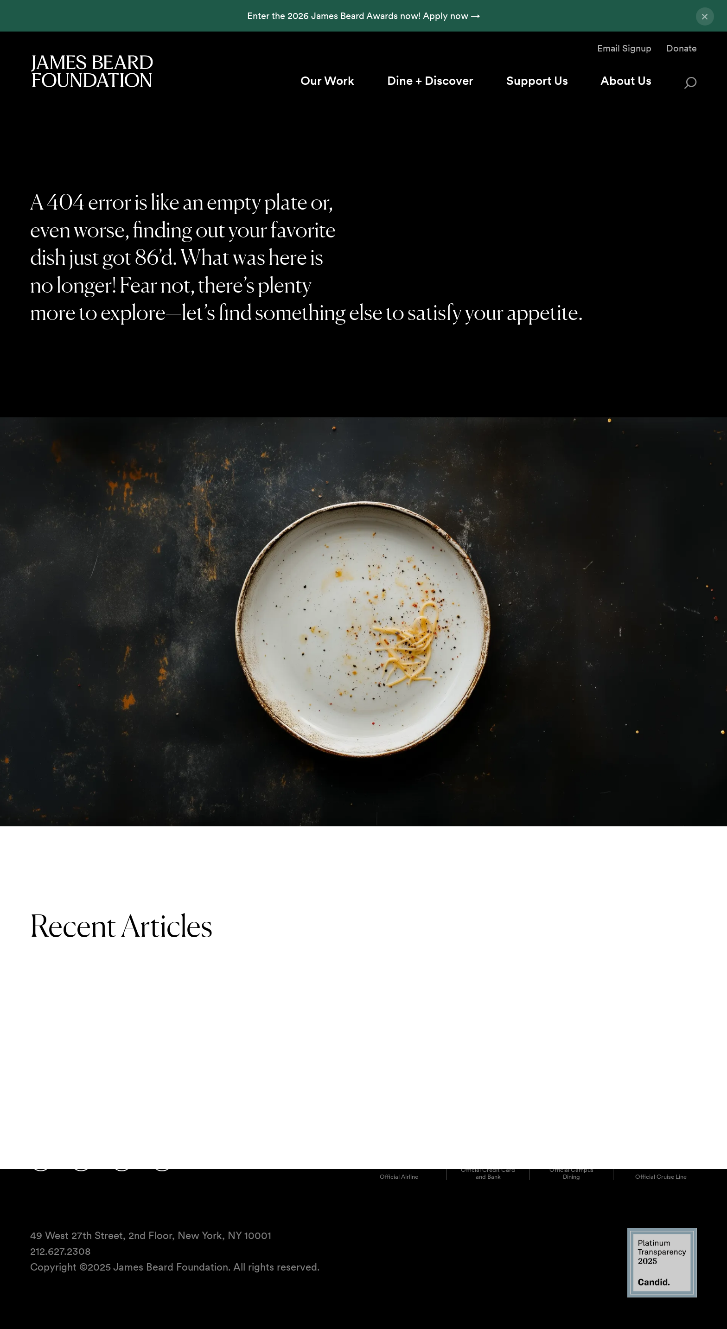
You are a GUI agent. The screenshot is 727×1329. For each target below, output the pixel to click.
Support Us (537, 80)
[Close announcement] (705, 16)
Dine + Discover (430, 80)
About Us (625, 80)
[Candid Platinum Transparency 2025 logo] (662, 1295)
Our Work (327, 80)
